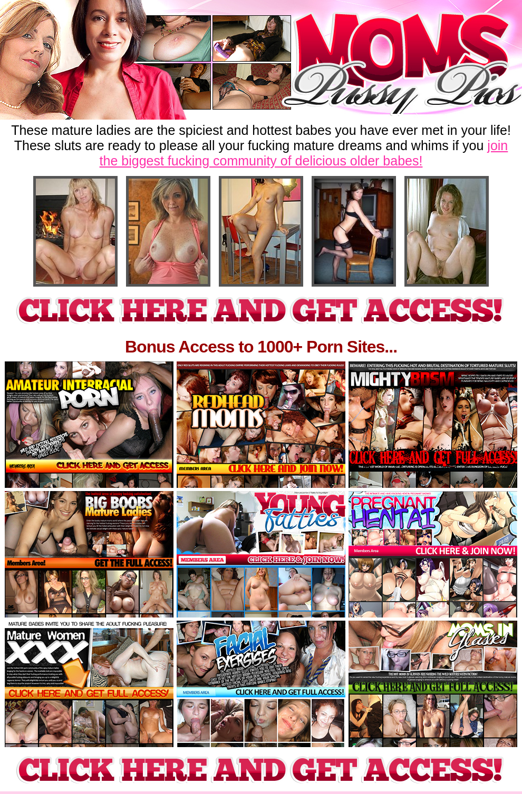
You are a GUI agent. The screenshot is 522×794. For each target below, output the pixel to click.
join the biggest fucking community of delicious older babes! (304, 153)
